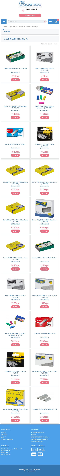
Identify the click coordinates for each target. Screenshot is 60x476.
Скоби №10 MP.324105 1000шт (15, 144)
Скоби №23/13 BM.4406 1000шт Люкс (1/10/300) (44, 183)
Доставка (4, 434)
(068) (5, 452)
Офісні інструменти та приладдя (17, 26)
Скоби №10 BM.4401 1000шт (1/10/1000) (44, 69)
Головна (5, 26)
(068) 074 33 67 (31, 9)
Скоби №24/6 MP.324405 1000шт (44, 333)
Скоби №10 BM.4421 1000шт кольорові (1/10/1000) (44, 107)
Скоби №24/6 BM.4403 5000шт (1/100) (44, 409)
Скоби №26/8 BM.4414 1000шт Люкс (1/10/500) (15, 410)
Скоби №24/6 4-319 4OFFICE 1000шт (45, 258)
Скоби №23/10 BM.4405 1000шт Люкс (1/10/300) (15, 183)
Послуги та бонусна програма (40, 438)
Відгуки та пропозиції (37, 432)
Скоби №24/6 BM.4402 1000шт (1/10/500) (15, 296)
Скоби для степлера (32, 26)
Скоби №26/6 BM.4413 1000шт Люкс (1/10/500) (44, 372)
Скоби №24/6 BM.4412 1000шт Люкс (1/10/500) (44, 296)
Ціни (2, 438)
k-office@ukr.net (5, 454)
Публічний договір (37, 441)
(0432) (5, 450)
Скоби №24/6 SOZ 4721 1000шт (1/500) (15, 372)
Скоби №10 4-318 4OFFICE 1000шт (15, 68)
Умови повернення (7, 439)
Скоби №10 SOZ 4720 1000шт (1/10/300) (44, 145)
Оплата (3, 436)
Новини (33, 434)
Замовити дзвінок (30, 15)
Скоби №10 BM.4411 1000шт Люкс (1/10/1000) (15, 107)
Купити (15, 79)
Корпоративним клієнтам (39, 436)
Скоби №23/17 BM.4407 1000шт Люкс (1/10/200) (15, 220)
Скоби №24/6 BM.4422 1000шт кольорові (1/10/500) (15, 334)
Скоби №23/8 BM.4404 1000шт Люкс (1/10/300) (15, 258)
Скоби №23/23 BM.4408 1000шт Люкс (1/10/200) (44, 220)
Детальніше (15, 72)
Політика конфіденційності (39, 439)
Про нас (3, 432)
